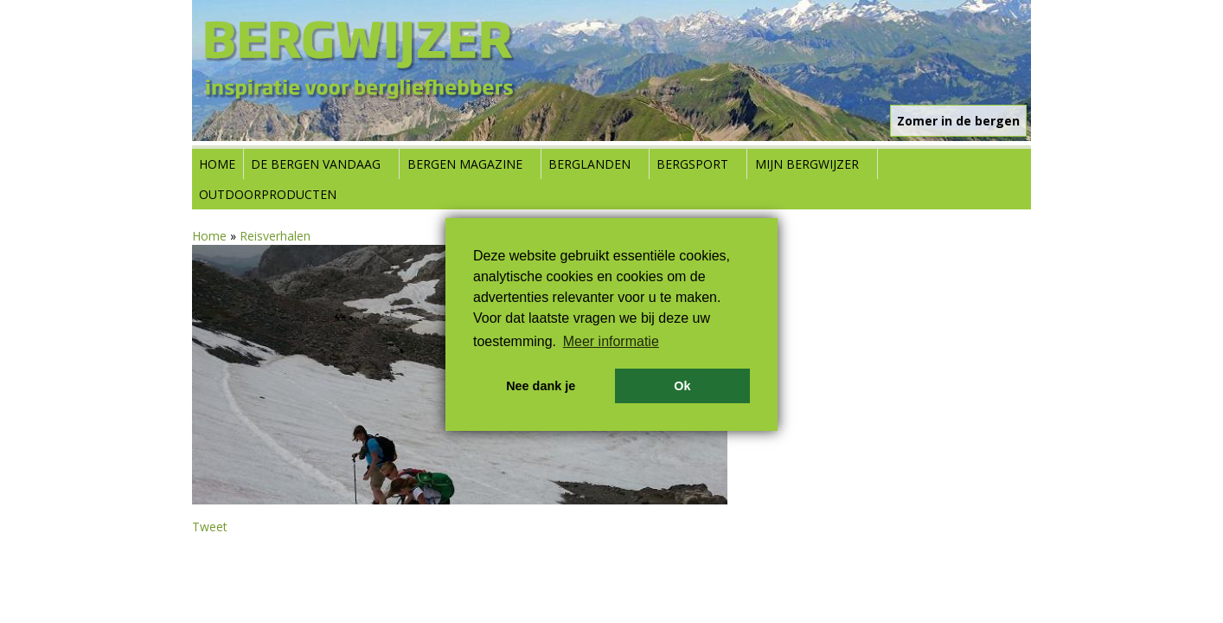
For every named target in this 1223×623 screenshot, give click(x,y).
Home (217, 164)
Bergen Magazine (464, 164)
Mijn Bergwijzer (807, 164)
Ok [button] (682, 386)
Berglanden (589, 164)
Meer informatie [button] (611, 341)
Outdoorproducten (267, 194)
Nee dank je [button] (540, 386)
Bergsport (692, 164)
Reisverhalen (275, 236)
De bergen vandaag (316, 164)
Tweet (209, 526)
